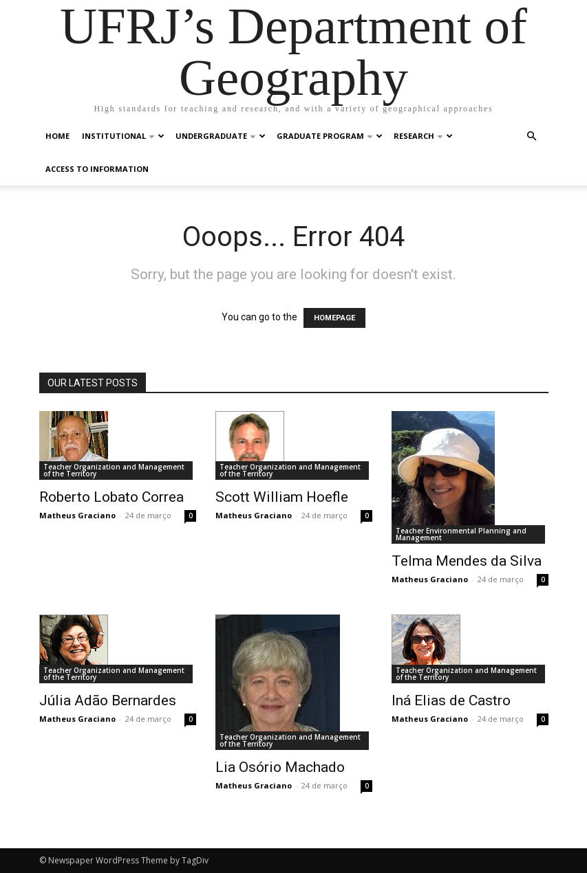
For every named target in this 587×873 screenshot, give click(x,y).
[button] (531, 136)
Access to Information (97, 169)
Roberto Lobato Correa (111, 497)
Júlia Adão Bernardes (107, 700)
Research (423, 136)
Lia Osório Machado (280, 767)
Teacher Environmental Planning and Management (461, 534)
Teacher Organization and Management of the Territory (113, 470)
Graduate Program (330, 136)
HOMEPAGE (334, 317)
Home (57, 136)
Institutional (123, 136)
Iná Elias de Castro (451, 700)
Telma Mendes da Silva (467, 561)
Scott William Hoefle (281, 497)
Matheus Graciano (77, 515)
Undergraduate (220, 136)
